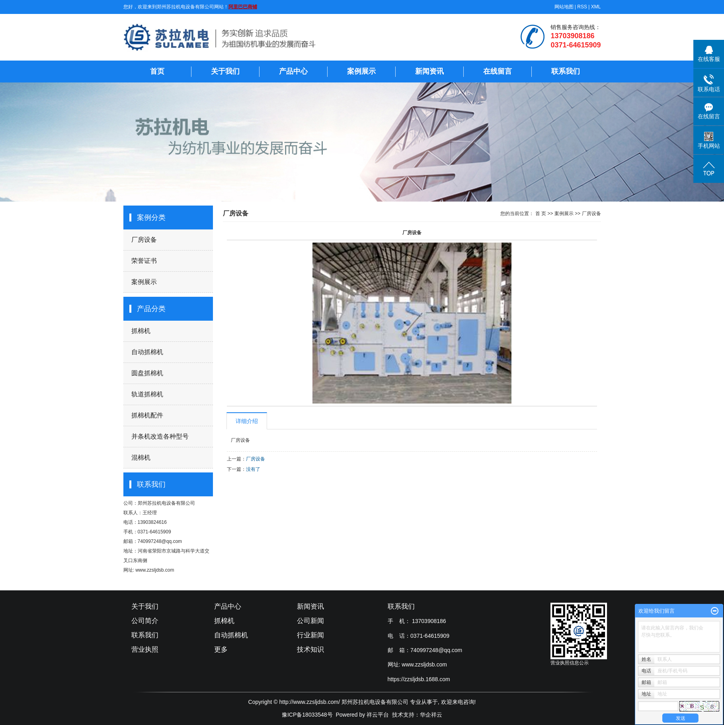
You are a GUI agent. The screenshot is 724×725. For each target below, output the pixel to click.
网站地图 (564, 7)
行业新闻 (310, 635)
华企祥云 (431, 714)
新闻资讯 (429, 71)
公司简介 (144, 621)
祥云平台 (378, 714)
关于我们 (225, 71)
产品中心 (293, 71)
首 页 (540, 213)
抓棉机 (140, 330)
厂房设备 (144, 239)
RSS (582, 7)
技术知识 (310, 649)
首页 (157, 71)
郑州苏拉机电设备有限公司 (166, 503)
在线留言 (497, 71)
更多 (221, 649)
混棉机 (140, 457)
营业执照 (144, 649)
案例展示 (361, 71)
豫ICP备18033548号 (307, 714)
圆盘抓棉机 (147, 373)
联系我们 (565, 71)
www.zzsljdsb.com (424, 664)
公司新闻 (310, 621)
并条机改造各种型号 (160, 436)
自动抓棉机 (147, 352)
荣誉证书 (144, 260)
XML (596, 7)
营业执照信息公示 (569, 663)
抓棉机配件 (147, 415)
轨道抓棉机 (147, 394)
